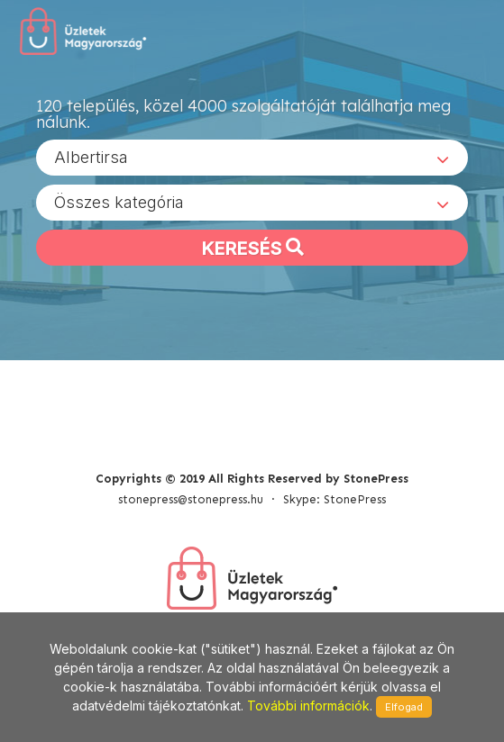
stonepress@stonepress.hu (190, 499)
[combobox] (252, 158)
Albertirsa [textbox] (91, 157)
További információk (308, 705)
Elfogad (404, 707)
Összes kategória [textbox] (119, 202)
